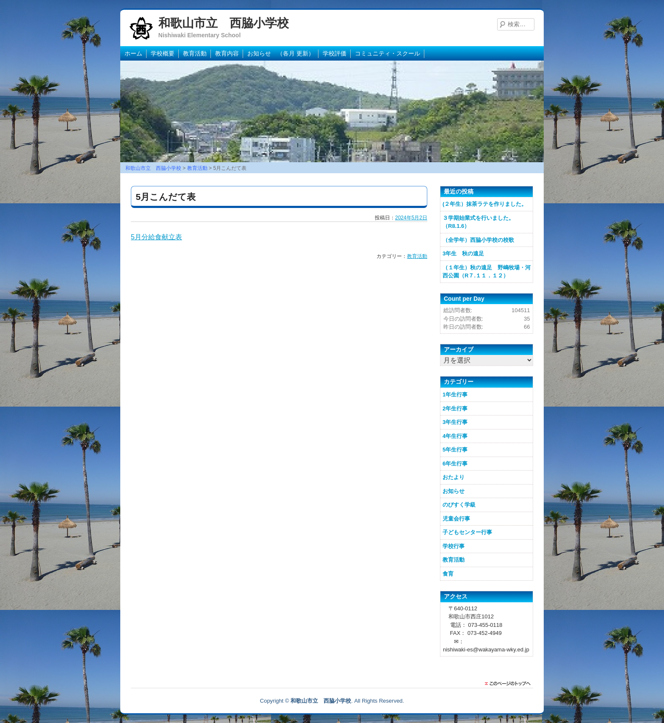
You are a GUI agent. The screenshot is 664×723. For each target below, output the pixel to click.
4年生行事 (455, 436)
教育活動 (195, 53)
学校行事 (454, 546)
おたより (454, 477)
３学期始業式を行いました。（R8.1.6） (478, 222)
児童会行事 (456, 518)
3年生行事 (455, 422)
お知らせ (454, 491)
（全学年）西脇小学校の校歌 (478, 240)
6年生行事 (455, 463)
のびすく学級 (459, 504)
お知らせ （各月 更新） (280, 53)
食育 (448, 574)
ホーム (133, 53)
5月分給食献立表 (156, 237)
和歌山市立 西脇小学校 (223, 23)
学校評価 (334, 53)
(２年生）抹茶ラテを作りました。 (485, 204)
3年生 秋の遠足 (463, 253)
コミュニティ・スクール (387, 53)
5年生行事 (455, 449)
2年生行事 (455, 408)
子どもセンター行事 (467, 532)
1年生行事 (455, 394)
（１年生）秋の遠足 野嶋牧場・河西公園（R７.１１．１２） (487, 271)
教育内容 (227, 53)
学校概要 (162, 53)
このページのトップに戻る (509, 683)
